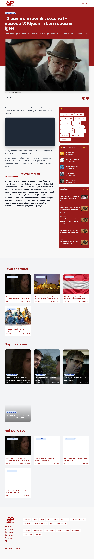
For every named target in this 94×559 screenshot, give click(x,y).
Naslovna (27, 519)
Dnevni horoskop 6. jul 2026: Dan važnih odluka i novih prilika (70, 209)
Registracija (64, 519)
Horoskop (38, 535)
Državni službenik (10, 13)
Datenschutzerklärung (77, 519)
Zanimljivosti (75, 530)
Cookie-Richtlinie (61, 523)
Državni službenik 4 (13, 277)
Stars (67, 530)
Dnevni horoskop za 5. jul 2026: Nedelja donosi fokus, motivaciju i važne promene (70, 231)
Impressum (28, 523)
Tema (35, 519)
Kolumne (59, 530)
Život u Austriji (40, 277)
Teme (42, 519)
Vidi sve (85, 109)
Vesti (48, 519)
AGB (51, 523)
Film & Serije (28, 535)
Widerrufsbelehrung (41, 523)
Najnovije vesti (38, 530)
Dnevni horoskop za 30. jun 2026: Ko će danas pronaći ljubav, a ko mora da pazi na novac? (69, 220)
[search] (87, 3)
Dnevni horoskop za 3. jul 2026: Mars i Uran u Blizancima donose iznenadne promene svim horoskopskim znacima (69, 243)
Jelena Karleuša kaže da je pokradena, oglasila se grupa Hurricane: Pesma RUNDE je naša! (69, 197)
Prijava (56, 519)
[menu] (83, 3)
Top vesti (27, 530)
